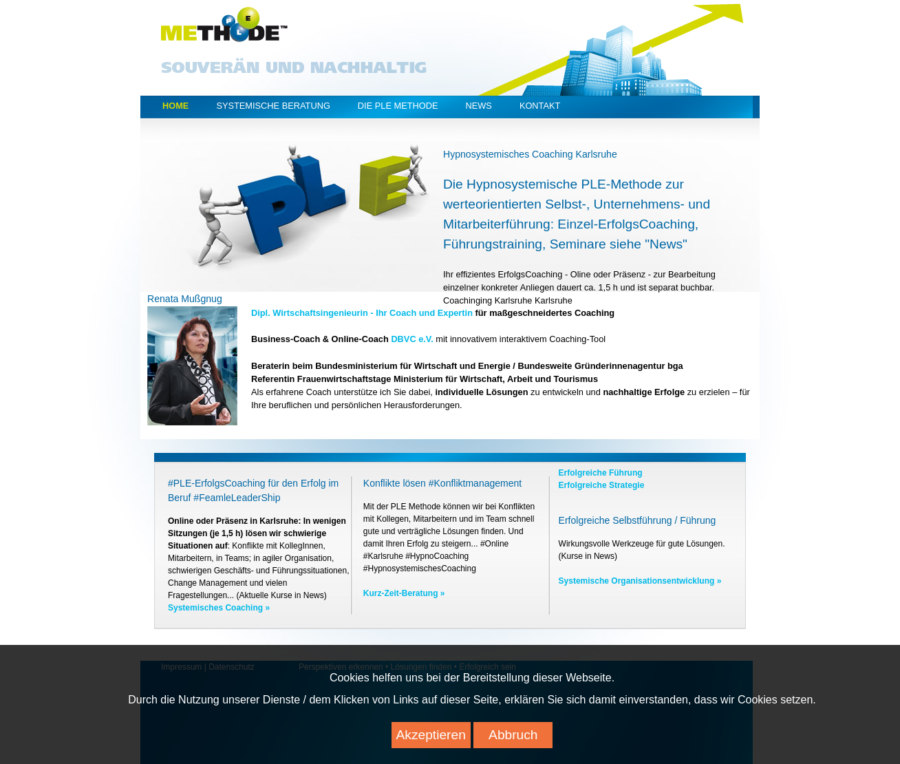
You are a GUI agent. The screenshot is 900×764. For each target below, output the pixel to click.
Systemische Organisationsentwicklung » (640, 581)
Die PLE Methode (398, 105)
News (478, 105)
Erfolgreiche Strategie (602, 485)
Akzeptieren (431, 741)
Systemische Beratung (273, 105)
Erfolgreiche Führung (601, 473)
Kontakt (540, 105)
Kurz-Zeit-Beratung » (404, 593)
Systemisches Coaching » (219, 608)
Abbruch (513, 741)
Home (175, 105)
